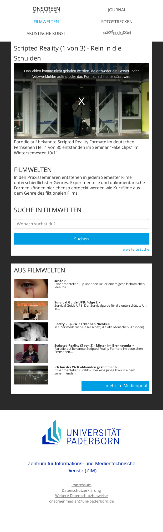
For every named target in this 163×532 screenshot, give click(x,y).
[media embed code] (81, 101)
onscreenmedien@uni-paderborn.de (81, 501)
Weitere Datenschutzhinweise (81, 495)
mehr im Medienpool (126, 385)
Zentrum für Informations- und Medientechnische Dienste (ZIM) (81, 467)
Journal (117, 10)
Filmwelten (46, 21)
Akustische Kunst (46, 33)
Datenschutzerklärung (81, 490)
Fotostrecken (117, 21)
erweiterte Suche (136, 249)
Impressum (81, 484)
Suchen (81, 239)
